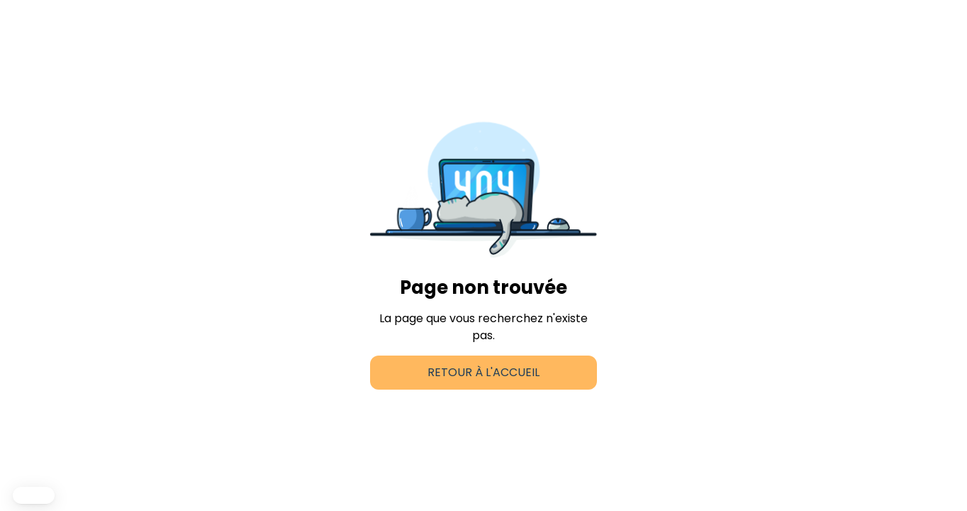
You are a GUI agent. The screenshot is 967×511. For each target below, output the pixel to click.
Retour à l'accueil (483, 372)
